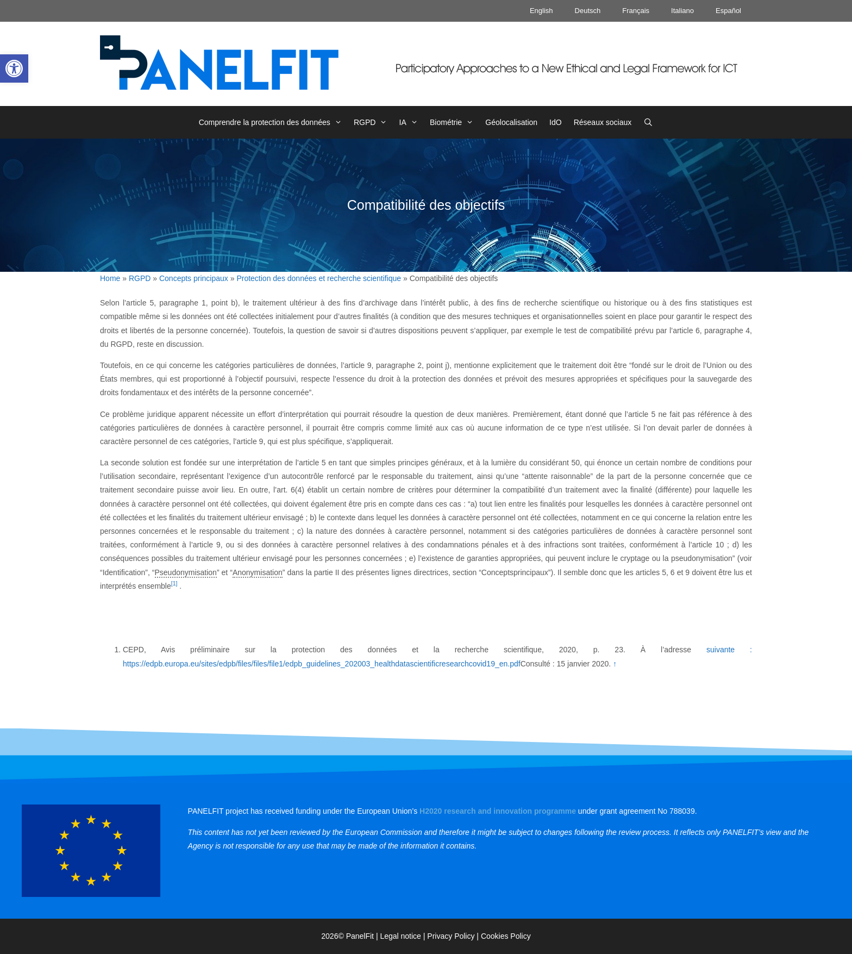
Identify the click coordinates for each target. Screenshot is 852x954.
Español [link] (728, 11)
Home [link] (110, 278)
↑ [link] (615, 663)
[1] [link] (174, 583)
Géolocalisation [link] (511, 122)
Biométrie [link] (454, 122)
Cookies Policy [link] (506, 936)
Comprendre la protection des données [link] (273, 122)
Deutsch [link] (588, 11)
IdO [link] (555, 122)
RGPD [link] (373, 122)
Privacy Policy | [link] (454, 936)
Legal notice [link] (400, 936)
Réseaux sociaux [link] (603, 122)
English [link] (541, 11)
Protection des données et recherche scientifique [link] (318, 278)
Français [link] (635, 11)
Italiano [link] (682, 11)
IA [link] (411, 122)
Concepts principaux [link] (193, 278)
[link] (14, 68)
